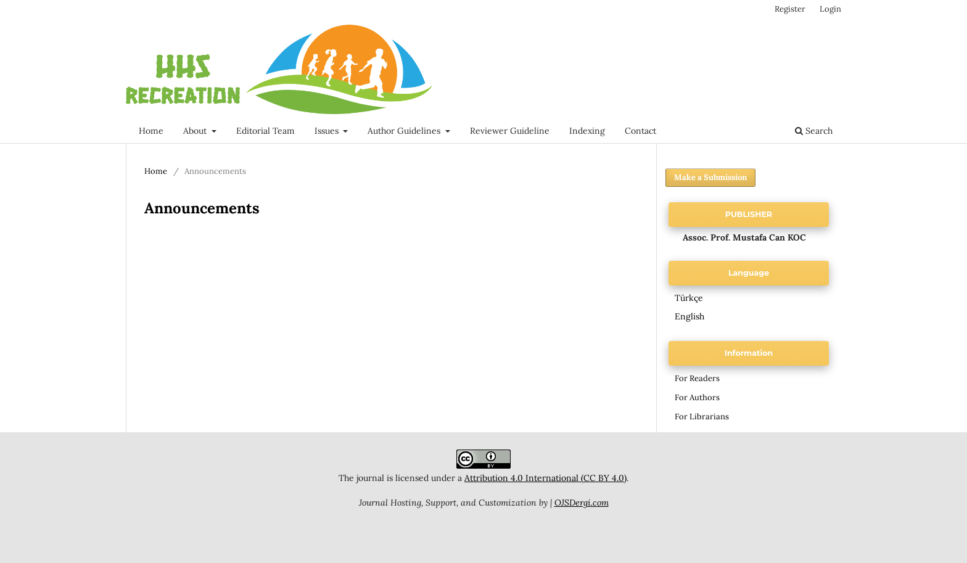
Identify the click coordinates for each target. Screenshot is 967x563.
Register (790, 9)
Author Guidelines (405, 130)
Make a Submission (710, 177)
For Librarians (702, 416)
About (196, 130)
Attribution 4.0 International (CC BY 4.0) (545, 477)
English (689, 316)
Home (151, 130)
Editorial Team (265, 130)
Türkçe (689, 297)
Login (830, 9)
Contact (640, 130)
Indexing (587, 130)
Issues (328, 130)
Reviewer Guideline (509, 130)
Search (814, 130)
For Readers (697, 378)
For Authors (697, 397)
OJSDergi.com (581, 502)
